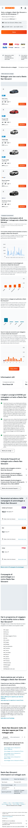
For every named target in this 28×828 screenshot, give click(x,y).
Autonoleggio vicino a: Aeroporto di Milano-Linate (12, 757)
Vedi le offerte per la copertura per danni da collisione (12, 697)
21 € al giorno (12, 14)
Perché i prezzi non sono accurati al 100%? (14, 826)
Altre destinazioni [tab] (15, 737)
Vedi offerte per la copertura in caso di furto (12, 700)
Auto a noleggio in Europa (17, 802)
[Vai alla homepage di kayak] (9, 8)
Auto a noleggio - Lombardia (18, 804)
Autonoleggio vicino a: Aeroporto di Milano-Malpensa (12, 748)
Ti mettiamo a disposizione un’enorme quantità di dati (14, 823)
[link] (14, 369)
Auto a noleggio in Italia (6, 804)
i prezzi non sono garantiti (7, 816)
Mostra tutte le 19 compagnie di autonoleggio (12, 567)
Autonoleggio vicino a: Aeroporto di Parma (13, 760)
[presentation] (17, 14)
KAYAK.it (5, 802)
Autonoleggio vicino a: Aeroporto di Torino (13, 751)
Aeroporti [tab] (5, 737)
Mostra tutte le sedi (22, 519)
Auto (10, 802)
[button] (2, 8)
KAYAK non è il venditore (14, 821)
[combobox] (8, 16)
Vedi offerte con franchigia (7, 718)
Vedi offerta (22, 104)
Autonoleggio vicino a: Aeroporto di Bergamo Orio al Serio (12, 754)
